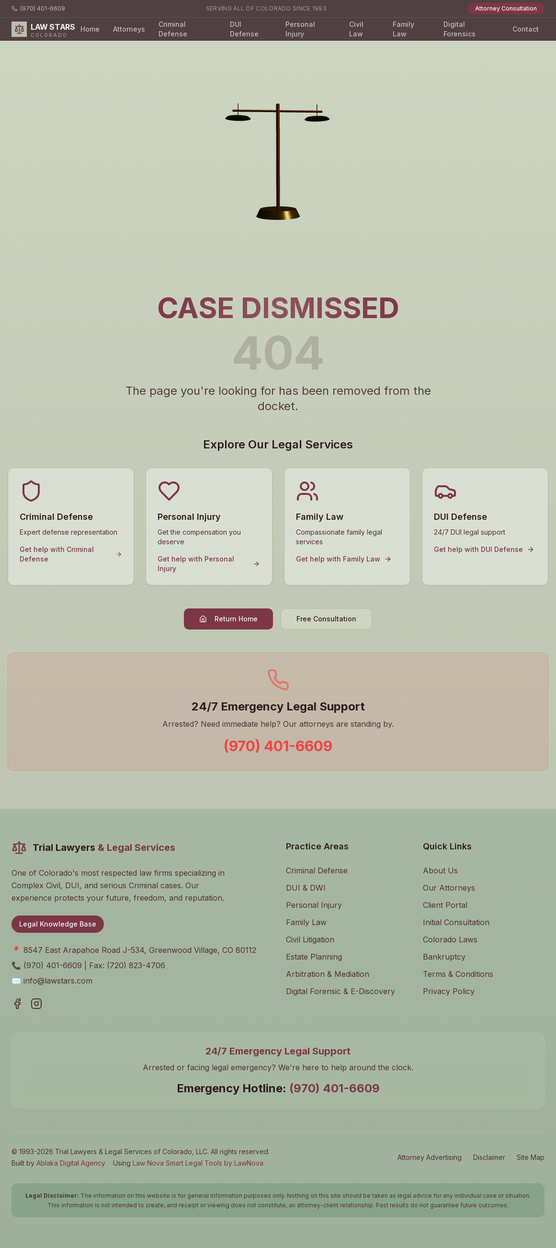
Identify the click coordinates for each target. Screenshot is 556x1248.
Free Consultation (326, 619)
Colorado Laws (450, 939)
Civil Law (356, 29)
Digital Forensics (459, 29)
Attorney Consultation (506, 8)
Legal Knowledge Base (57, 924)
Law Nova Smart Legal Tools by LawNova (198, 1163)
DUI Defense (244, 29)
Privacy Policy (449, 991)
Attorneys (129, 29)
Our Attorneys (449, 888)
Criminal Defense (173, 29)
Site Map (531, 1157)
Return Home (228, 619)
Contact (525, 29)
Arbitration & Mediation (327, 974)
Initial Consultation (456, 922)
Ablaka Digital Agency (70, 1163)
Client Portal (445, 905)
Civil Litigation (310, 939)
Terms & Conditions (458, 974)
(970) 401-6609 (38, 8)
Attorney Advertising (429, 1157)
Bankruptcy (444, 957)
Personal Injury (300, 29)
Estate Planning (314, 957)
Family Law (403, 29)
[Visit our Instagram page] (36, 1003)
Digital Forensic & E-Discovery (340, 991)
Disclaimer (489, 1157)
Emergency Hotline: (278, 1088)
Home (90, 29)
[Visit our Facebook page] (17, 1003)
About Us (440, 870)
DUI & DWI (306, 888)
